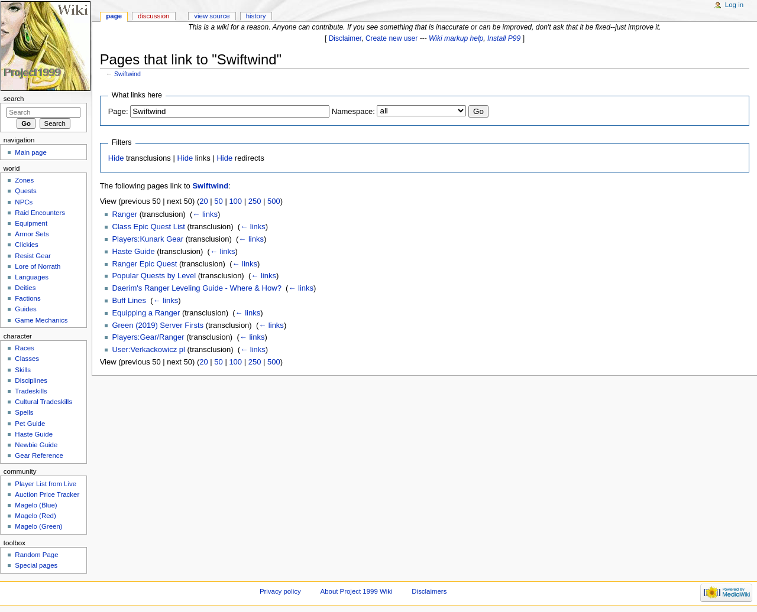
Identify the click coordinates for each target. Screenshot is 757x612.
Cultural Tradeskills (43, 401)
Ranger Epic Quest (144, 263)
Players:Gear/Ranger (148, 337)
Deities (25, 287)
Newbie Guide (36, 444)
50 (218, 201)
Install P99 (503, 38)
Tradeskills (31, 391)
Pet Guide (30, 423)
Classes (27, 358)
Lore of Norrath (37, 266)
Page (114, 15)
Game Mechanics (41, 320)
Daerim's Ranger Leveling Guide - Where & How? (196, 288)
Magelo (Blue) (36, 505)
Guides (25, 308)
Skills (23, 369)
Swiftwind (127, 73)
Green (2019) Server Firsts (157, 325)
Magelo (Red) (35, 515)
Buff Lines (129, 300)
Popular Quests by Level (154, 275)
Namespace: (353, 111)
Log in (734, 4)
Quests (25, 190)
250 (254, 201)
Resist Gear (32, 255)
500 (273, 201)
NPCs (24, 202)
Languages (31, 277)
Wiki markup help (456, 38)
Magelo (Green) (38, 526)
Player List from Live (45, 483)
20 (203, 201)
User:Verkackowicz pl (148, 349)
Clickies (26, 244)
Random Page (36, 554)
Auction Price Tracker (47, 494)
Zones (24, 180)
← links (205, 214)
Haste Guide (133, 251)
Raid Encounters (40, 212)
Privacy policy (280, 591)
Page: (118, 111)
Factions (27, 298)
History (256, 15)
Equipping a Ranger (146, 312)
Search (14, 98)
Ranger (124, 214)
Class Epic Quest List (148, 226)
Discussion (153, 15)
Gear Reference (39, 455)
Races (24, 347)
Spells (24, 412)
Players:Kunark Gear (147, 239)
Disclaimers (429, 591)
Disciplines (31, 380)
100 (235, 201)
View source (211, 15)
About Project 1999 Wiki (357, 591)
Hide (116, 158)
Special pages (36, 565)
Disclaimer (345, 38)
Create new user (391, 38)
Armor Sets (31, 233)
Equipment (31, 223)
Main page (31, 152)
